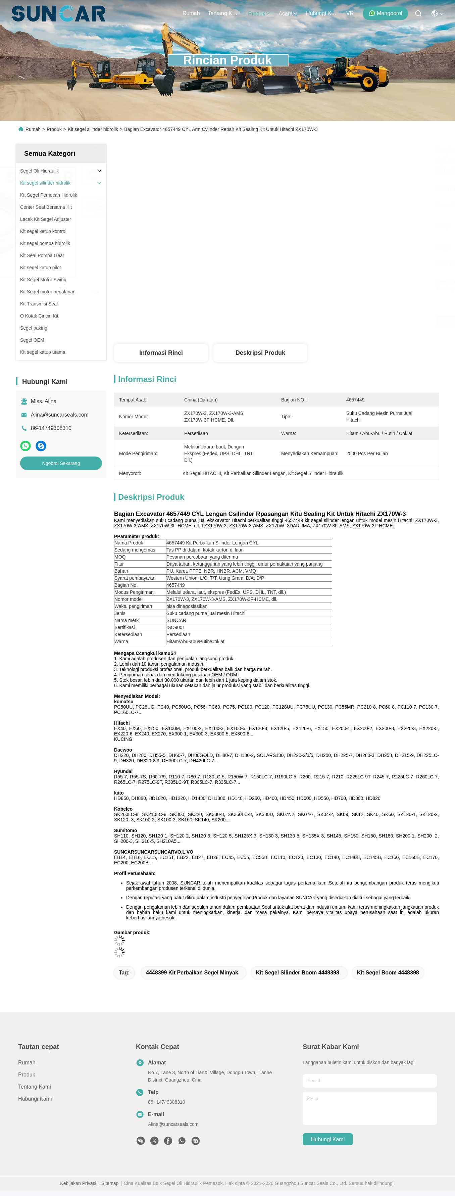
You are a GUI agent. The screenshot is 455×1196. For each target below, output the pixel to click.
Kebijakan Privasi (78, 1183)
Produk (259, 13)
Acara (288, 13)
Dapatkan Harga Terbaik (346, 321)
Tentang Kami (224, 13)
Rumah (191, 13)
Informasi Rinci (161, 352)
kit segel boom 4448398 (388, 972)
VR (350, 13)
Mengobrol (385, 13)
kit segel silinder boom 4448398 (297, 972)
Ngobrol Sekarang (61, 463)
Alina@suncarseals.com (60, 415)
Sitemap (109, 1183)
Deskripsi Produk (260, 352)
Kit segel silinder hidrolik (93, 129)
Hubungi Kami (322, 13)
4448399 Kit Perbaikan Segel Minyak (192, 972)
